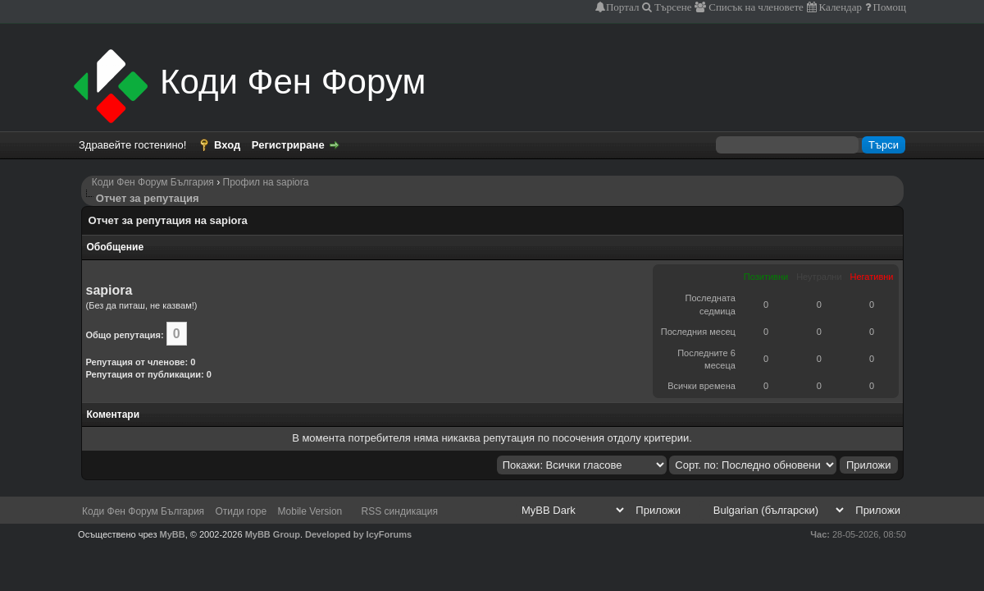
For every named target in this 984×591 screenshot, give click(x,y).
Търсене (672, 7)
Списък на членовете (755, 7)
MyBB (172, 534)
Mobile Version (310, 511)
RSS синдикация (400, 511)
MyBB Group (272, 534)
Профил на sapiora (266, 182)
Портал (622, 7)
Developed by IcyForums (358, 534)
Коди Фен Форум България (153, 182)
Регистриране (288, 145)
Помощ (888, 7)
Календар (839, 7)
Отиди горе (240, 511)
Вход (227, 145)
